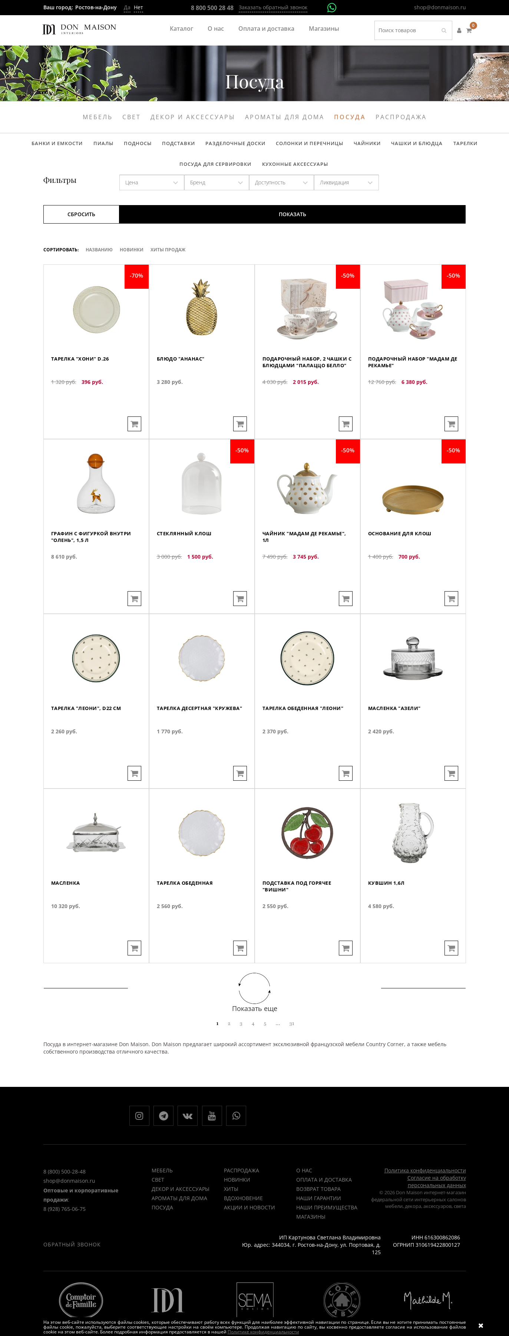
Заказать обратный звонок (273, 7)
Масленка (66, 911)
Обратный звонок (72, 1255)
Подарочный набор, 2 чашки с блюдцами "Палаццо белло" (297, 395)
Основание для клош (402, 562)
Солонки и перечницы (267, 145)
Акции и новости (249, 1218)
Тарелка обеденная (187, 911)
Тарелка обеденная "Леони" (306, 736)
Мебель (98, 117)
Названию (99, 258)
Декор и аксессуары (193, 117)
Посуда (350, 117)
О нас (216, 28)
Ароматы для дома (284, 117)
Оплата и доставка (266, 28)
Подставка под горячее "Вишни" (299, 915)
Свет (131, 117)
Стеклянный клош (186, 562)
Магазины (324, 28)
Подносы (104, 145)
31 (291, 1031)
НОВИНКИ (237, 1190)
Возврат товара (318, 1199)
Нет (138, 7)
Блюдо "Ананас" (183, 387)
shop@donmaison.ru (440, 7)
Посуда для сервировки (469, 145)
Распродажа (401, 117)
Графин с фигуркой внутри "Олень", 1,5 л (94, 566)
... (277, 1031)
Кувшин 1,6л (387, 911)
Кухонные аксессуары (254, 170)
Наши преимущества (326, 1218)
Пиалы (73, 145)
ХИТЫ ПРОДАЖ (168, 258)
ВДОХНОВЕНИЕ (243, 1209)
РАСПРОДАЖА (241, 1181)
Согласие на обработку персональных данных (436, 1192)
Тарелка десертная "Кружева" (186, 740)
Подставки (141, 145)
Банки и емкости (29, 145)
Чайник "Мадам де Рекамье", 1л (292, 566)
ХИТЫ (231, 1199)
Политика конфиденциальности (425, 1181)
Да (127, 7)
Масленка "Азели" (397, 736)
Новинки (131, 258)
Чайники (321, 145)
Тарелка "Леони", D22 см (89, 736)
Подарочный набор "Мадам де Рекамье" (413, 391)
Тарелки (413, 145)
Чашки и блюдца (368, 145)
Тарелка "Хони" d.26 (82, 387)
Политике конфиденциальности (263, 1332)
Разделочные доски (196, 145)
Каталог (181, 28)
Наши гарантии (318, 1209)
